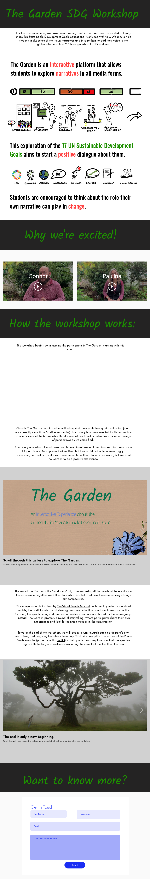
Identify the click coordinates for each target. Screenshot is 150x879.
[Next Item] (141, 532)
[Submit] (74, 865)
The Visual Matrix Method (73, 606)
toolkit (61, 640)
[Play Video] (38, 286)
